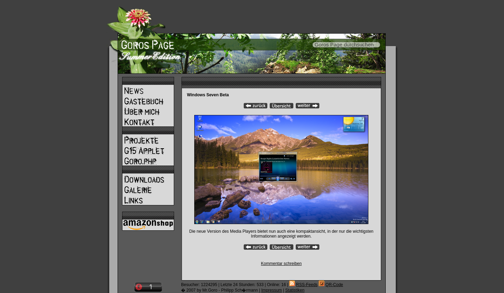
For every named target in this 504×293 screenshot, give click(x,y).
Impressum (271, 290)
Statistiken (294, 290)
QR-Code (334, 284)
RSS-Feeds (307, 284)
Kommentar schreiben (281, 263)
